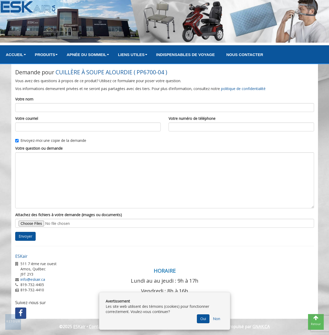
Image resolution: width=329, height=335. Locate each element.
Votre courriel (26, 118)
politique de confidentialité (243, 88)
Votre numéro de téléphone (192, 118)
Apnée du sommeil (86, 54)
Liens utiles (131, 54)
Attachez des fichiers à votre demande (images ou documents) (68, 214)
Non (216, 318)
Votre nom (24, 99)
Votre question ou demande (39, 148)
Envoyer (25, 236)
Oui (203, 318)
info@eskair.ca (32, 279)
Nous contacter (244, 54)
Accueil (14, 54)
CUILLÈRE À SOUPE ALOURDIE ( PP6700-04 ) (111, 72)
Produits (45, 54)
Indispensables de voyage (185, 54)
